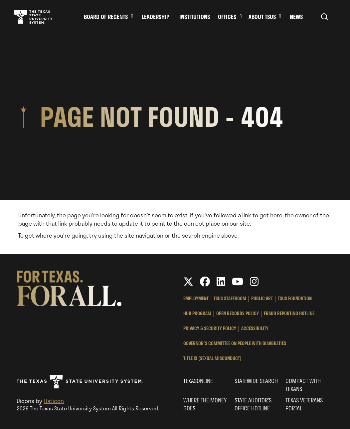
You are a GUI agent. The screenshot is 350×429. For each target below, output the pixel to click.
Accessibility (254, 328)
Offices (227, 17)
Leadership (155, 17)
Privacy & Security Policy (209, 328)
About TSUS (262, 17)
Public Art (262, 298)
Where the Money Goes (205, 404)
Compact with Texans (303, 384)
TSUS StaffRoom (230, 298)
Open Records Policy (237, 313)
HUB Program (197, 313)
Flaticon (54, 400)
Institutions (194, 17)
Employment (196, 298)
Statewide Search (256, 380)
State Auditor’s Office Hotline (253, 404)
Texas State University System (33, 17)
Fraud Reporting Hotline (289, 313)
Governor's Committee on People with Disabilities (234, 343)
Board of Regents (106, 17)
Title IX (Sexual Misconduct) (212, 358)
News (296, 17)
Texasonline (198, 380)
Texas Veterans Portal (304, 404)
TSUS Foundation (295, 298)
